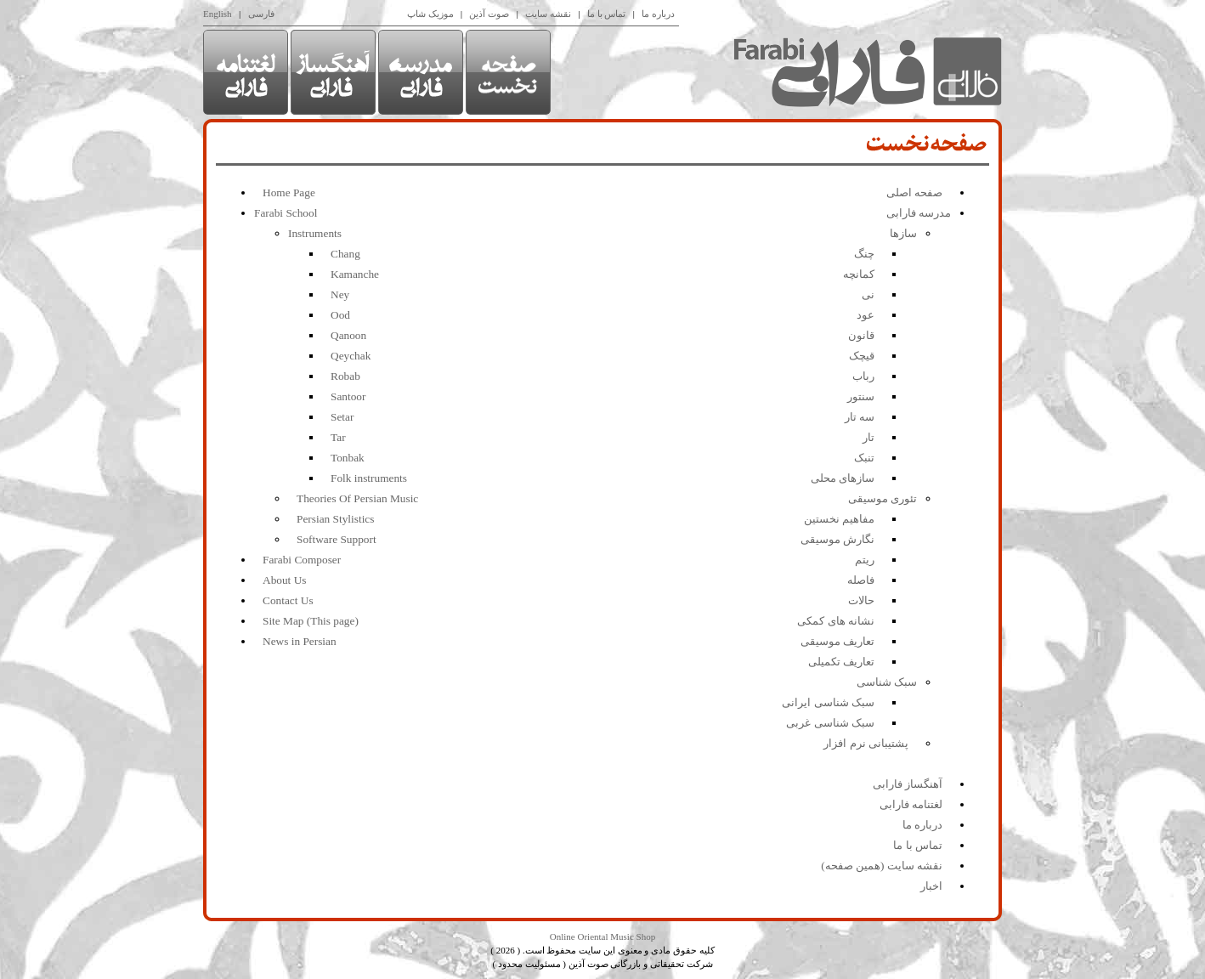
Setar (342, 416)
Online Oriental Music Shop (602, 936)
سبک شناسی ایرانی (828, 702)
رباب (863, 376)
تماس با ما (606, 13)
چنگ (864, 253)
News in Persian (300, 641)
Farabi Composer (302, 559)
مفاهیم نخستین (839, 518)
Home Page (289, 192)
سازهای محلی (842, 478)
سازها (903, 233)
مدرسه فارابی (918, 213)
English (217, 13)
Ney (340, 294)
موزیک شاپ (430, 13)
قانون (861, 335)
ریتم (864, 559)
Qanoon (348, 335)
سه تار (859, 416)
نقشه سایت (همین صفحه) (881, 865)
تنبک (864, 457)
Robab (345, 376)
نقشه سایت (548, 13)
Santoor (348, 396)
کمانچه (858, 274)
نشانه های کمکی (835, 620)
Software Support (336, 539)
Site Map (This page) (311, 620)
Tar (338, 437)
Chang (345, 253)
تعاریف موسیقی (837, 641)
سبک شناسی (887, 682)
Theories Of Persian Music (357, 498)
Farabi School (285, 213)
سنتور (860, 396)
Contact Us (288, 600)
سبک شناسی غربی (830, 722)
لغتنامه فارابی (911, 804)
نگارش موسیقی (837, 539)
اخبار (931, 886)
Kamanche (355, 274)
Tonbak (348, 457)
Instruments (315, 233)
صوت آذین (489, 13)
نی (868, 294)
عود (865, 314)
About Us (284, 580)
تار (868, 437)
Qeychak (351, 355)
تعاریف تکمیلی (841, 661)
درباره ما (658, 13)
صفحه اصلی (914, 192)
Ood (340, 314)
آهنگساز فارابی (907, 784)
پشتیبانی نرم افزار (865, 743)
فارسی (261, 13)
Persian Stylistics (335, 518)
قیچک (861, 355)
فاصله (860, 580)
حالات (861, 600)
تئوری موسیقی (882, 498)
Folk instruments (369, 478)
